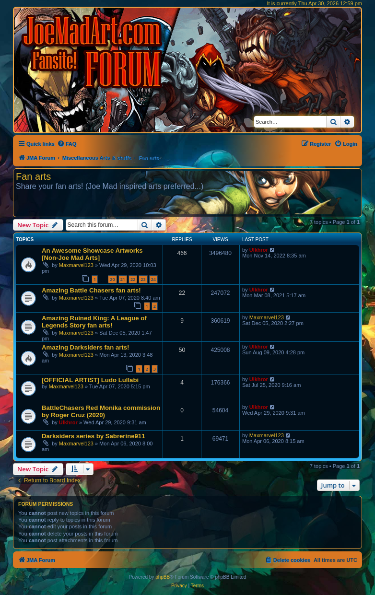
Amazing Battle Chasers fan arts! (91, 290)
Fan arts (33, 176)
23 (143, 279)
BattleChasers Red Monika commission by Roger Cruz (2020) (101, 411)
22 (132, 279)
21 (122, 279)
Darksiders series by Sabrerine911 (93, 436)
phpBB (162, 577)
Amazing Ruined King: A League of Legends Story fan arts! (94, 322)
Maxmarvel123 (76, 265)
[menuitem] (67, 144)
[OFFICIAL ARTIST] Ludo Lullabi (90, 380)
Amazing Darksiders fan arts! (85, 347)
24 (153, 279)
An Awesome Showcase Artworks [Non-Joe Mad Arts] (92, 254)
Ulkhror (258, 250)
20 (112, 279)
